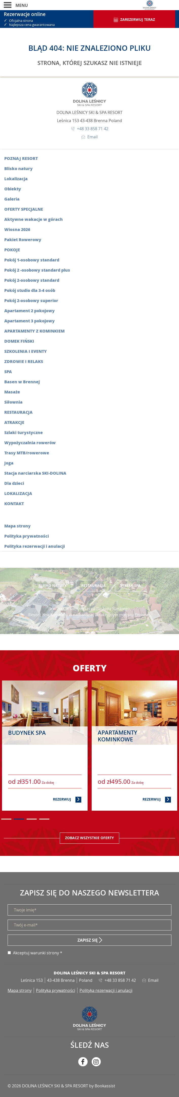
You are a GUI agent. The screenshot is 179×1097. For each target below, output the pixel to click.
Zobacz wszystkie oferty (89, 837)
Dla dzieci (14, 483)
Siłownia (13, 402)
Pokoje (12, 250)
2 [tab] (19, 819)
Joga (8, 463)
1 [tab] (6, 819)
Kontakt (14, 503)
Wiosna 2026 (17, 229)
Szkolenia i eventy (25, 351)
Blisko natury (18, 168)
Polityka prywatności (26, 536)
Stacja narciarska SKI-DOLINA (35, 473)
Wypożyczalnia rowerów (30, 442)
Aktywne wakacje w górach (33, 219)
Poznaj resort (21, 158)
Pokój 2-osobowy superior (31, 300)
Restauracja (18, 412)
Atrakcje (14, 422)
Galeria (11, 199)
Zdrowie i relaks (23, 361)
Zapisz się (87, 940)
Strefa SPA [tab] (130, 585)
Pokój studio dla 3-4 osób (29, 290)
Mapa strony (17, 526)
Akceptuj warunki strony (36, 953)
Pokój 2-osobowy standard (31, 280)
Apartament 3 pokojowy (29, 321)
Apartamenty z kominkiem (34, 331)
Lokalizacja (16, 178)
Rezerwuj (67, 799)
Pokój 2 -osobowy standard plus (37, 270)
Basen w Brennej (22, 382)
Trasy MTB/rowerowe (26, 453)
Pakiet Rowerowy (22, 239)
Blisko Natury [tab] (52, 585)
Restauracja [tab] (93, 585)
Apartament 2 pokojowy (29, 310)
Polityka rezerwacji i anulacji (34, 546)
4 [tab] (44, 819)
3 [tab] (32, 819)
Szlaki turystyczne (23, 432)
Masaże (12, 392)
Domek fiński (19, 341)
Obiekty (12, 189)
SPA (8, 371)
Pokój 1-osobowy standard (31, 260)
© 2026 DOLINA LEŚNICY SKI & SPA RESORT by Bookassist (61, 1086)
